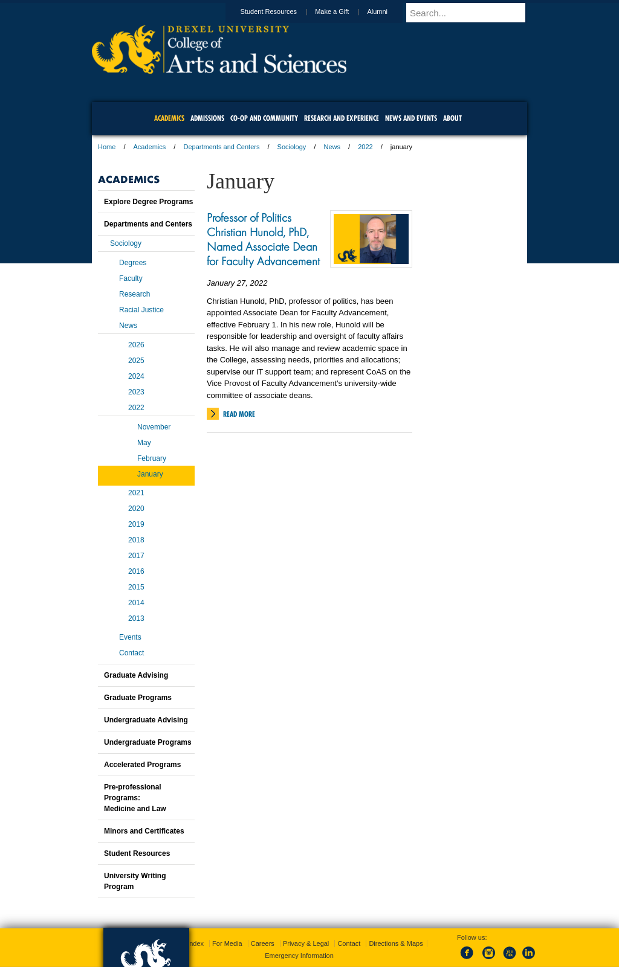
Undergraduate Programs (148, 742)
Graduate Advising (136, 675)
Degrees (132, 263)
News (331, 146)
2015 (136, 587)
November (153, 427)
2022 (365, 146)
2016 (136, 571)
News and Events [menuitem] (411, 118)
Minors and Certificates (144, 831)
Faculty (131, 278)
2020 (136, 508)
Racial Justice (141, 310)
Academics (150, 146)
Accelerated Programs (142, 764)
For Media (227, 943)
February (151, 458)
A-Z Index (189, 943)
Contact (131, 653)
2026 (136, 345)
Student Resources (280, 11)
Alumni (388, 11)
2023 (136, 392)
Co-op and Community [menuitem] (264, 118)
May (144, 443)
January (150, 474)
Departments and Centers (221, 146)
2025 (136, 360)
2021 (136, 493)
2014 (136, 603)
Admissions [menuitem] (207, 118)
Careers (262, 943)
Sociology (291, 146)
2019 (136, 524)
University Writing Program (135, 881)
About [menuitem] (452, 118)
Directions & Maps (396, 943)
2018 (136, 540)
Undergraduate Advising (146, 720)
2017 (136, 555)
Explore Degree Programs (148, 202)
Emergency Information (299, 955)
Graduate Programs (138, 697)
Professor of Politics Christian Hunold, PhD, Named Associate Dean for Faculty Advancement (263, 239)
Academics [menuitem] (169, 118)
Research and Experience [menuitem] (341, 118)
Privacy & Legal (306, 943)
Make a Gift (343, 11)
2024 (136, 376)
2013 (136, 618)
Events (130, 637)
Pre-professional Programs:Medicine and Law (135, 798)
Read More (239, 414)
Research (134, 294)
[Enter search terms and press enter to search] (472, 12)
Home (106, 146)
